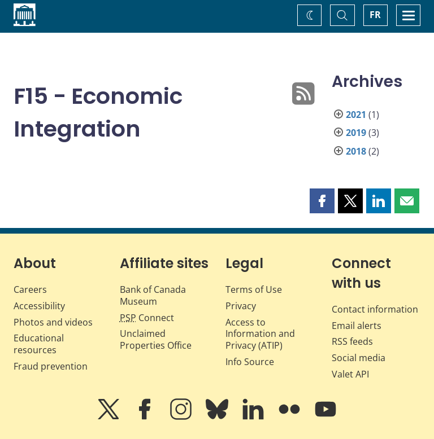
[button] (322, 200)
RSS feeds (352, 341)
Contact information (375, 309)
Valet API (350, 374)
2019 (356, 132)
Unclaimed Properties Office (156, 339)
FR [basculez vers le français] (375, 14)
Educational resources (39, 344)
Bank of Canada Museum (153, 295)
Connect (147, 317)
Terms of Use (253, 289)
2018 (356, 151)
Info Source (249, 361)
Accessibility (39, 306)
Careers (30, 289)
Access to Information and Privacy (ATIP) (260, 334)
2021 (356, 114)
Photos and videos (53, 322)
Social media (358, 358)
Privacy (240, 306)
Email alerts (356, 325)
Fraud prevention (51, 366)
